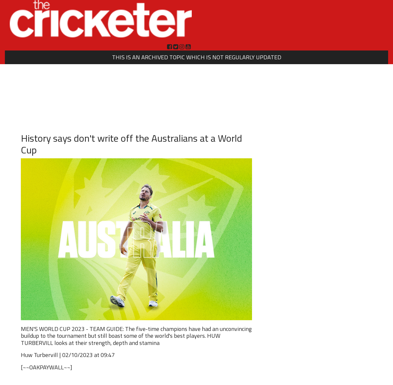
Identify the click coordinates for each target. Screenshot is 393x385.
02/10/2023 (77, 354)
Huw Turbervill (39, 354)
